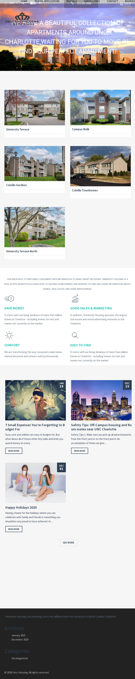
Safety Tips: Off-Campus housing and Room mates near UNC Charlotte (101, 424)
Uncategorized (19, 655)
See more (68, 539)
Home (43, 15)
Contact (45, 19)
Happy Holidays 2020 (21, 504)
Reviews (63, 19)
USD (9, 3)
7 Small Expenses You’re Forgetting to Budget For (35, 424)
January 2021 (18, 632)
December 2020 (19, 636)
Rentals (90, 15)
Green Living (111, 15)
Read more (13, 447)
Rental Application (66, 15)
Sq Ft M (31, 3)
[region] (67, 34)
